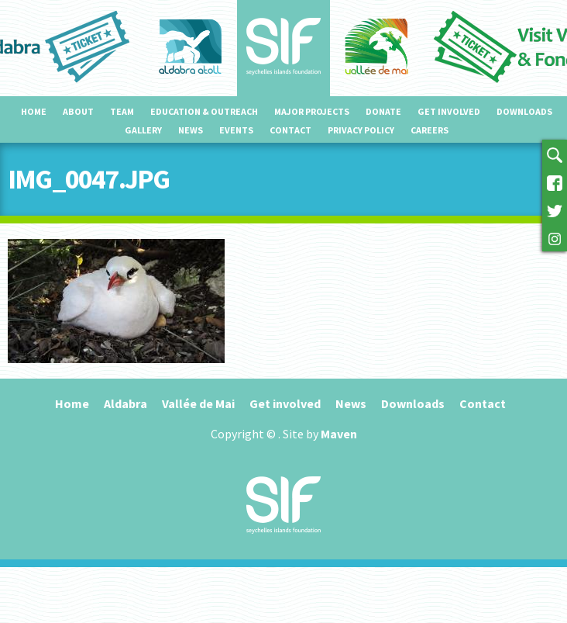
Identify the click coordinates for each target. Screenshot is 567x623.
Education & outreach (204, 111)
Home (33, 111)
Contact (290, 130)
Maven (339, 433)
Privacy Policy (361, 130)
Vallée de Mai (198, 403)
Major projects (311, 111)
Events (236, 130)
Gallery (143, 130)
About (78, 111)
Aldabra (125, 403)
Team (122, 111)
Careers (429, 130)
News (190, 130)
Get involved (449, 111)
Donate (383, 111)
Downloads (524, 111)
